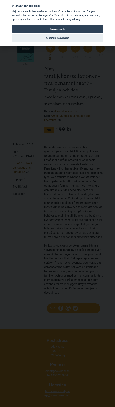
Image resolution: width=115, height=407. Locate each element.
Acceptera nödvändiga (57, 38)
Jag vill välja (74, 19)
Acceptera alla (57, 29)
